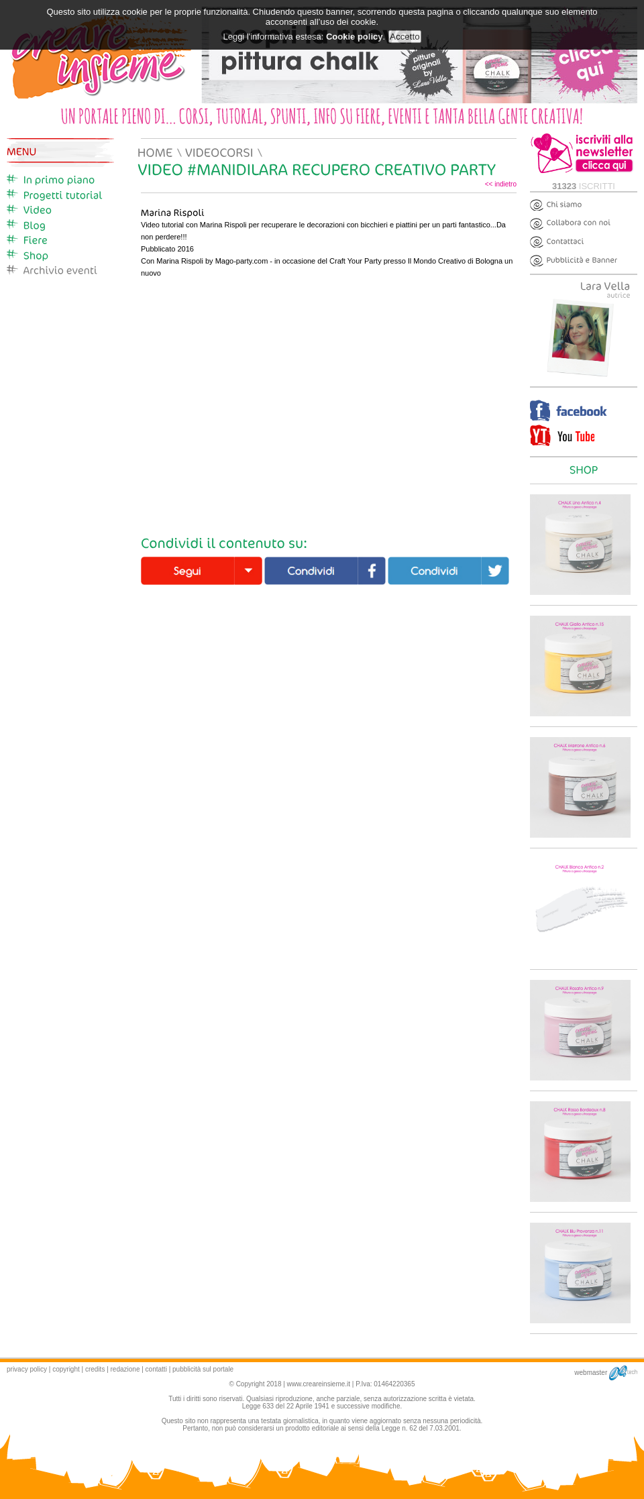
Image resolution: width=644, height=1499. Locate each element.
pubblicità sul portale (202, 1369)
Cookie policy (354, 37)
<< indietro (501, 184)
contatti (156, 1369)
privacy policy (27, 1369)
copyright (66, 1369)
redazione (125, 1369)
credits (95, 1369)
